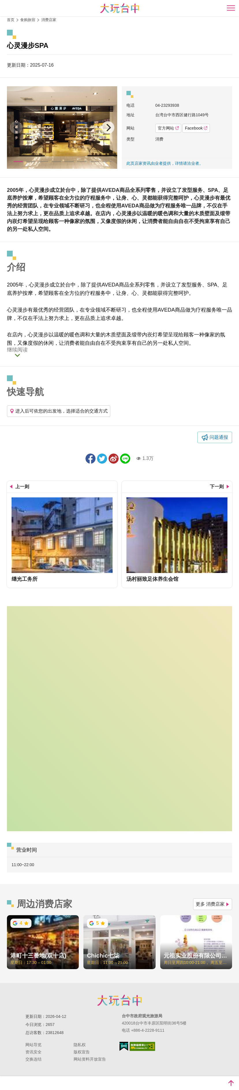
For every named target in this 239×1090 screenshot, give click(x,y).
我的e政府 (124, 1046)
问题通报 (219, 437)
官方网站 (168, 128)
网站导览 (33, 1044)
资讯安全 (33, 1052)
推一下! (102, 459)
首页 (10, 20)
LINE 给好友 (125, 459)
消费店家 (48, 20)
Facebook (196, 128)
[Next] (108, 127)
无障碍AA (142, 1046)
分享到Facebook (90, 459)
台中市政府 (119, 1000)
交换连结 (33, 1059)
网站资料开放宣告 (90, 1059)
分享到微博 (114, 459)
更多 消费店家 (212, 904)
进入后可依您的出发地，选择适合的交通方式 (59, 411)
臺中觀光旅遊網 (119, 8)
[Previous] (16, 127)
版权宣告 (82, 1052)
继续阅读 (17, 350)
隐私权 (80, 1044)
